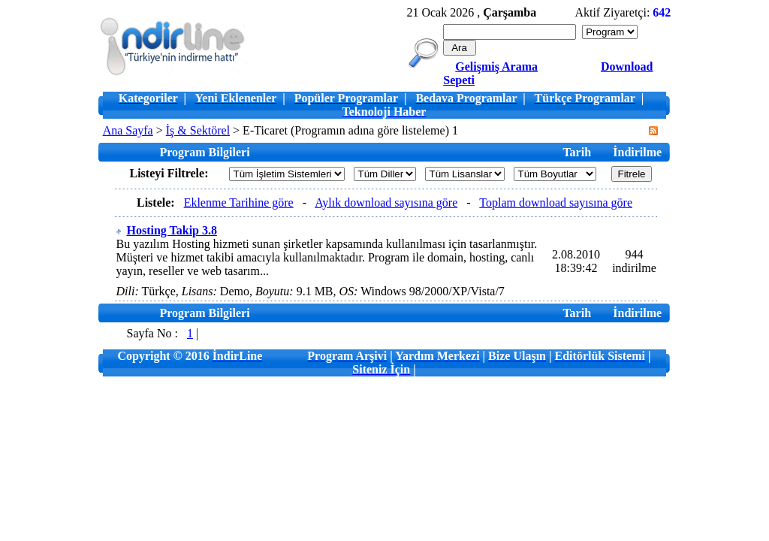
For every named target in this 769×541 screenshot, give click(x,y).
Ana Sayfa (128, 130)
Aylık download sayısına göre (386, 202)
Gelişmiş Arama (496, 66)
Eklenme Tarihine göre (239, 202)
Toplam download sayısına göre (555, 202)
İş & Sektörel (198, 130)
